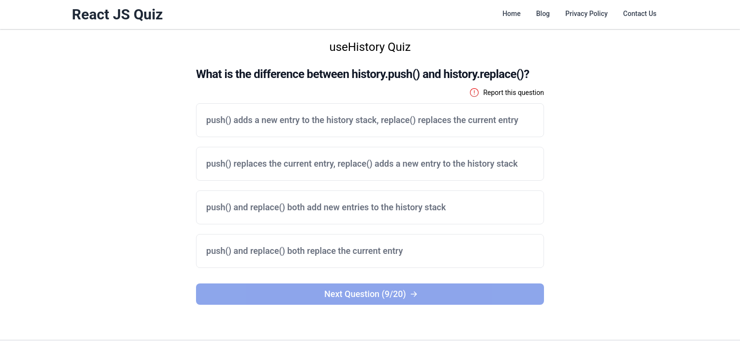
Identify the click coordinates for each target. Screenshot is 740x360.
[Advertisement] (88, 184)
